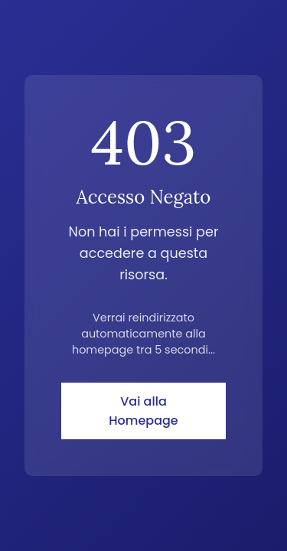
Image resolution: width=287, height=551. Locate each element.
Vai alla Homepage (143, 411)
